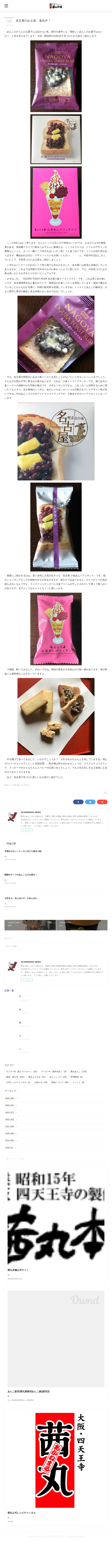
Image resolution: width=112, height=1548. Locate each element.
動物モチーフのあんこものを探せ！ (21, 875)
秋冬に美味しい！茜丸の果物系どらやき (37, 1010)
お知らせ (40, 1083)
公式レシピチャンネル (18, 1083)
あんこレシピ (58, 1077)
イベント (78, 1083)
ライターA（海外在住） (53, 1072)
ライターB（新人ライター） (21, 1072)
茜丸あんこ (78, 1072)
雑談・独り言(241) (23, 785)
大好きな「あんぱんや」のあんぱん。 (22, 898)
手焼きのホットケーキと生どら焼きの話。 (24, 851)
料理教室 (77, 1077)
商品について (60, 1083)
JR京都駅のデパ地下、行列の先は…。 (36, 1049)
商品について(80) (10, 785)
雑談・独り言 (15, 1077)
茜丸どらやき (37, 1077)
